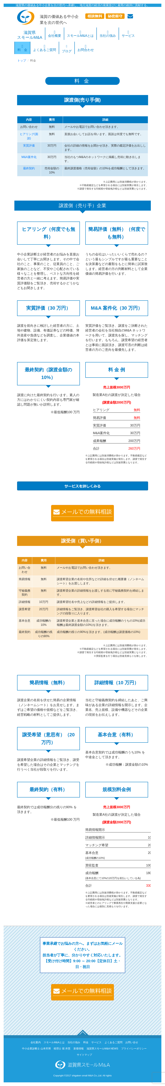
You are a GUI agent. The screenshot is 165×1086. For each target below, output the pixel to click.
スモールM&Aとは (80, 34)
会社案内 (36, 1042)
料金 (85, 1042)
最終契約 (29, 168)
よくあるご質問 (44, 49)
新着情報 (78, 1048)
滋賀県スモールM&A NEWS (102, 1048)
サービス (128, 34)
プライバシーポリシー (134, 1048)
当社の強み (108, 34)
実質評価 (29, 145)
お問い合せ (131, 1042)
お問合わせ (85, 49)
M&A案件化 (29, 156)
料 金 (22, 49)
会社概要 (54, 34)
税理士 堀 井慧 (62, 1048)
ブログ (67, 49)
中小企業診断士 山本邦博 (36, 1048)
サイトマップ (84, 1054)
